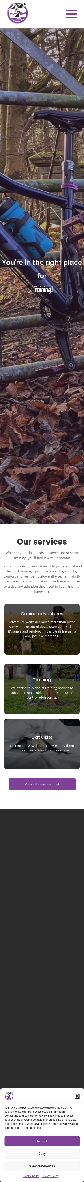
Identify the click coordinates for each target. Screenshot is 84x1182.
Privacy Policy (50, 1176)
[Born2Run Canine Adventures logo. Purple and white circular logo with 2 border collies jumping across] (17, 13)
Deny (42, 1154)
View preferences (42, 1166)
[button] (77, 1096)
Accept (42, 1141)
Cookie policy (31, 1176)
